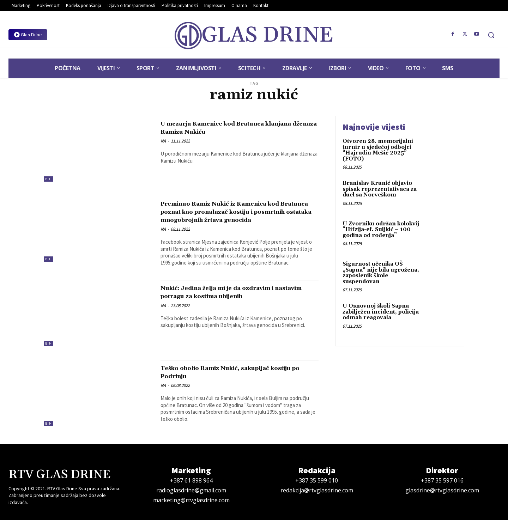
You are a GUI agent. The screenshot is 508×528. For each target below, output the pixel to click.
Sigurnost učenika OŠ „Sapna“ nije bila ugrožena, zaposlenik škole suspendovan (381, 273)
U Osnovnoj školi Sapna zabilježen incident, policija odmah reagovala (381, 312)
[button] (491, 34)
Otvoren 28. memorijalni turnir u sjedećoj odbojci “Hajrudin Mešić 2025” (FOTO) (378, 150)
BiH (48, 179)
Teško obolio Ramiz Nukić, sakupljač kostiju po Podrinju (232, 380)
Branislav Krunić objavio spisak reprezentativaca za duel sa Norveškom (380, 189)
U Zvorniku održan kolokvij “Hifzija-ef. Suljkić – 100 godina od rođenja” (381, 229)
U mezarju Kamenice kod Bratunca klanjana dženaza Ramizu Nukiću (228, 127)
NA (163, 141)
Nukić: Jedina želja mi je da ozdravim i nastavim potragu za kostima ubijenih (235, 300)
